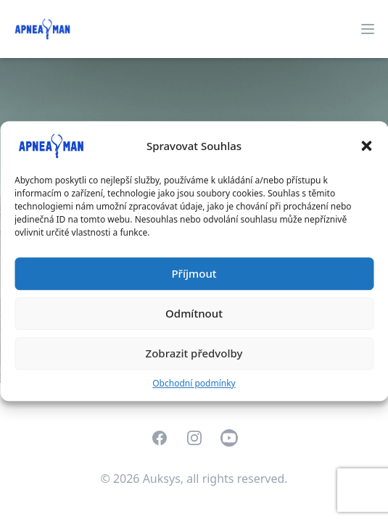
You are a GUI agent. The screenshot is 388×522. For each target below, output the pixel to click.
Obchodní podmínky (193, 383)
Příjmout (193, 273)
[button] (366, 145)
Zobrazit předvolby (194, 353)
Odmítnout (194, 313)
